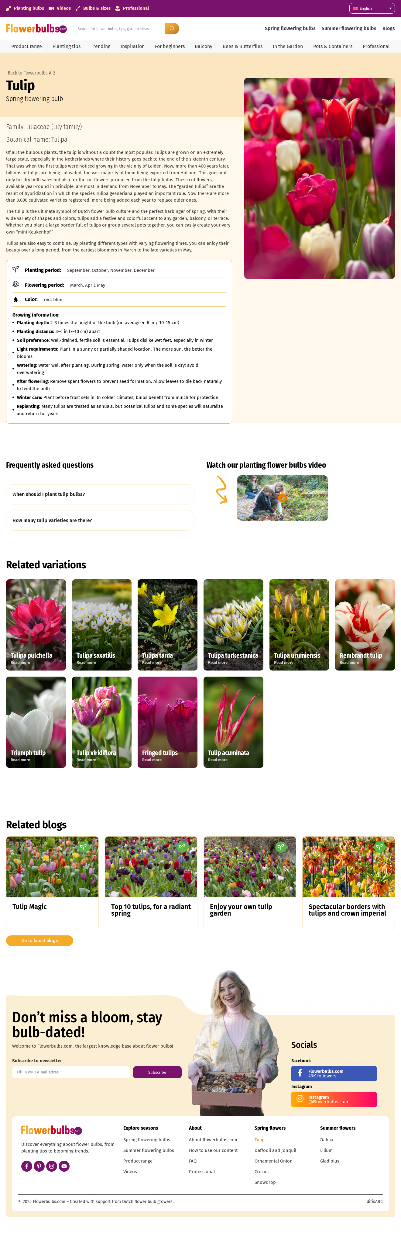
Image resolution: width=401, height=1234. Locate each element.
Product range (26, 46)
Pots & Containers (332, 46)
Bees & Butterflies (242, 46)
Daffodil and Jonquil (275, 1150)
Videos (130, 1171)
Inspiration (133, 46)
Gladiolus (329, 1161)
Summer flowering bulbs (349, 28)
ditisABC (375, 1201)
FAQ (193, 1161)
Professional (376, 46)
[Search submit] (172, 28)
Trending (100, 46)
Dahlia (326, 1139)
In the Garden (288, 46)
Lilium (326, 1150)
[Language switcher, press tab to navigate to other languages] (372, 8)
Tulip (260, 1139)
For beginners (170, 46)
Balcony (203, 46)
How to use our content (213, 1150)
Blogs (388, 28)
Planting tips (67, 46)
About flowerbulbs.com (213, 1139)
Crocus (262, 1171)
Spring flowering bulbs (290, 28)
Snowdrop (265, 1182)
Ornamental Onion (274, 1161)
